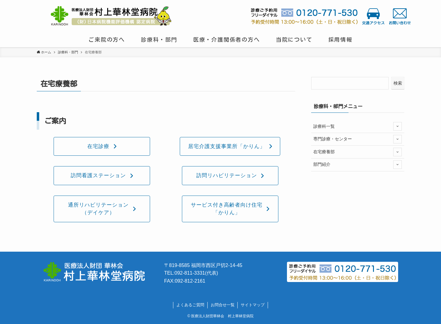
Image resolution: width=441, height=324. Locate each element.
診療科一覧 (357, 126)
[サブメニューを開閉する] (397, 126)
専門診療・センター (357, 139)
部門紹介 (357, 164)
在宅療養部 (357, 152)
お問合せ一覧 (223, 305)
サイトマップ (253, 305)
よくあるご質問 (190, 305)
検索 (398, 83)
